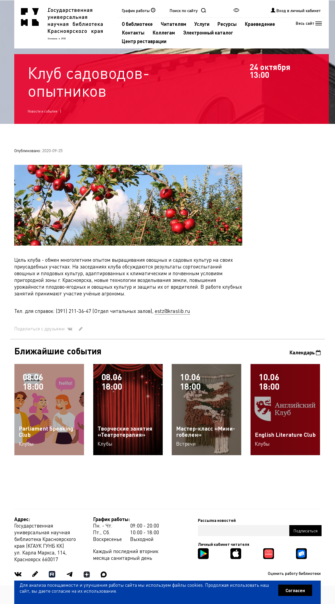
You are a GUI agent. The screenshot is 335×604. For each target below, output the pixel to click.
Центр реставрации (144, 41)
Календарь (305, 352)
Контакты (133, 32)
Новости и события (42, 111)
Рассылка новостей (217, 520)
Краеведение (260, 24)
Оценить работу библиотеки (294, 573)
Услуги (201, 24)
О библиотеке (137, 24)
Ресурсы (227, 24)
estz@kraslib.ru (172, 311)
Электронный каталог (208, 32)
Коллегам (163, 32)
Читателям (173, 24)
